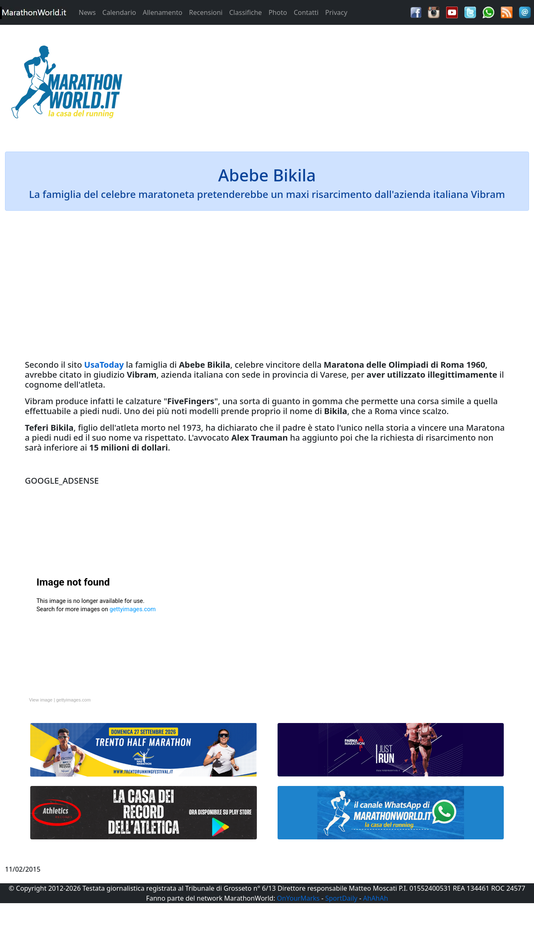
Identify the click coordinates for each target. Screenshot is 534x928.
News (87, 12)
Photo (277, 12)
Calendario (119, 12)
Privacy (336, 12)
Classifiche (245, 12)
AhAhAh (375, 898)
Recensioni (205, 12)
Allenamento (162, 12)
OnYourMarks (298, 898)
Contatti (306, 12)
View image (41, 699)
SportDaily (341, 898)
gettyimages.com (73, 699)
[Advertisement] (333, 84)
